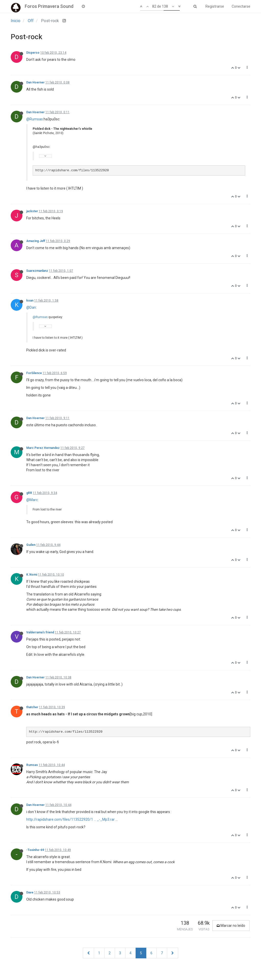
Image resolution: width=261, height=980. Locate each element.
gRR (29, 493)
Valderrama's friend (40, 632)
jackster (32, 211)
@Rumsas (34, 119)
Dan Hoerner (35, 82)
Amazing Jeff (35, 241)
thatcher (32, 707)
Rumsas (32, 765)
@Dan (31, 307)
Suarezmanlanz (37, 271)
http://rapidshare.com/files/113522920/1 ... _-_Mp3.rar (70, 819)
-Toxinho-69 (35, 850)
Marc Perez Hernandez (43, 448)
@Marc (32, 500)
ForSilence (34, 373)
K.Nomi (31, 574)
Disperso (33, 52)
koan (29, 300)
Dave (29, 892)
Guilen (30, 545)
